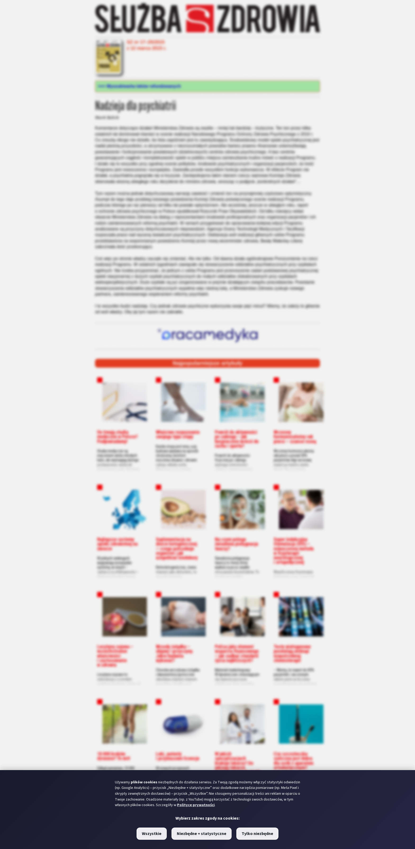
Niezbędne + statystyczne (201, 834)
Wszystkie (151, 834)
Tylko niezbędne (257, 834)
